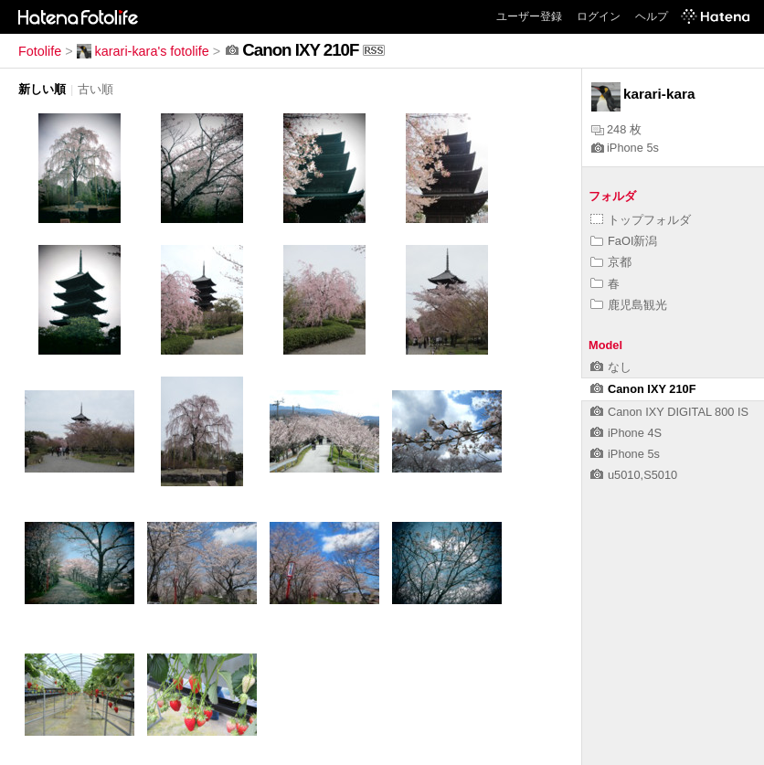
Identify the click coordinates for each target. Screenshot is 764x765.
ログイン (599, 16)
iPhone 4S (626, 433)
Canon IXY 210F (642, 389)
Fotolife (39, 51)
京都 (610, 262)
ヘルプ (651, 16)
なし (610, 367)
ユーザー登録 (529, 16)
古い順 (95, 89)
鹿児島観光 (628, 305)
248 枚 (616, 129)
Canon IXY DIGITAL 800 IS (669, 412)
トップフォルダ (640, 220)
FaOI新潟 (623, 241)
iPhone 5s (625, 147)
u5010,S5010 (633, 475)
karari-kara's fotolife (143, 51)
